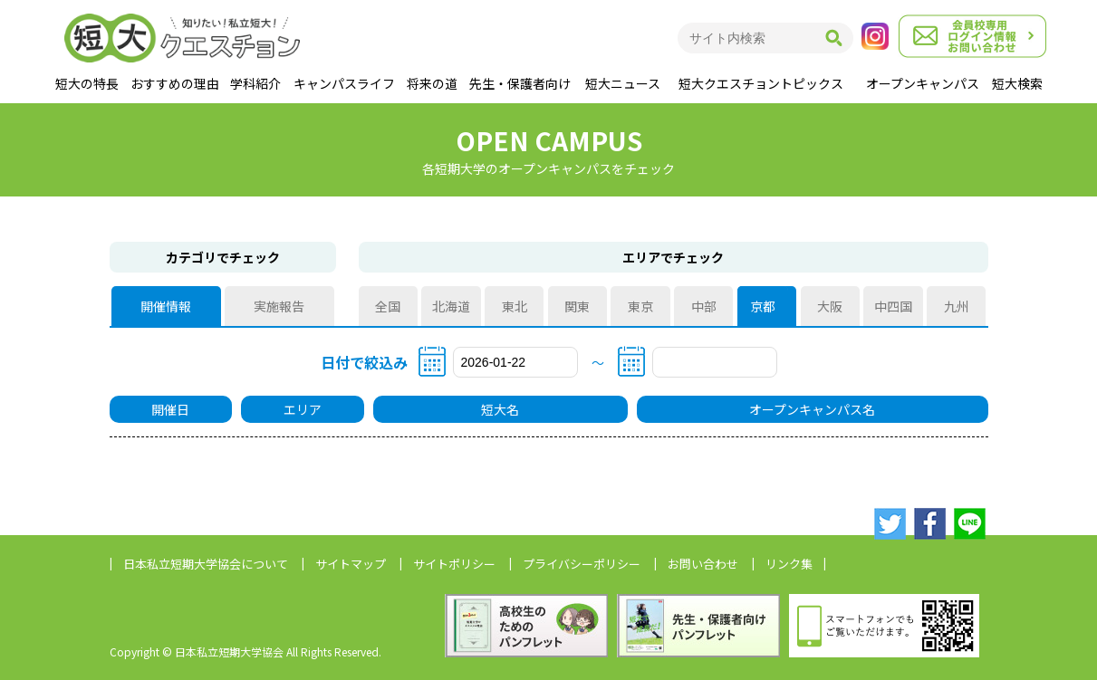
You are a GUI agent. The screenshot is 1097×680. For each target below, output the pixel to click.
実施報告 (279, 306)
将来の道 (432, 83)
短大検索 (1017, 83)
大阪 (829, 306)
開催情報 (165, 306)
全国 (387, 306)
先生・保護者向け (520, 83)
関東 (577, 306)
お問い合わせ (703, 564)
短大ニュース (622, 83)
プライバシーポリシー (581, 564)
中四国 (893, 306)
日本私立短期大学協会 (205, 564)
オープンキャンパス (922, 83)
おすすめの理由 (174, 83)
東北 (514, 306)
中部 (704, 306)
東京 (640, 306)
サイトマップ (350, 564)
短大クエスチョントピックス (760, 83)
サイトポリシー (454, 564)
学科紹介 (255, 83)
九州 (956, 306)
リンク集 (789, 564)
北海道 (451, 306)
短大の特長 (87, 83)
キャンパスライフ (344, 83)
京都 (766, 306)
